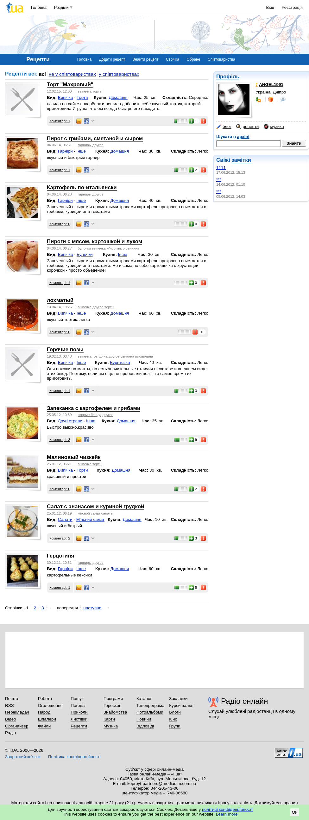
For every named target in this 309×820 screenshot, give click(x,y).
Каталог (144, 698)
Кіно (173, 719)
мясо (121, 248)
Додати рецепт (112, 59)
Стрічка (172, 59)
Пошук (77, 698)
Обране (193, 59)
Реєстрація (292, 7)
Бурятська (120, 362)
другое (98, 145)
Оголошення (50, 705)
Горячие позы (65, 350)
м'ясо (111, 248)
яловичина (144, 356)
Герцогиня (60, 556)
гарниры (84, 145)
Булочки (85, 254)
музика (274, 126)
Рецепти (16, 74)
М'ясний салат (90, 519)
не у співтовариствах (72, 74)
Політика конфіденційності (74, 756)
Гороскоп (112, 705)
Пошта (11, 698)
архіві (243, 136)
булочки (84, 248)
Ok (294, 812)
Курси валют (181, 705)
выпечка (84, 91)
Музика (111, 726)
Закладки (178, 698)
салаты (107, 513)
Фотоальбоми (149, 712)
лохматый (60, 300)
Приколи (79, 712)
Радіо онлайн (244, 701)
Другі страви (70, 421)
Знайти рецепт (146, 59)
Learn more (227, 814)
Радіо (10, 732)
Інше (81, 151)
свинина (132, 248)
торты (97, 91)
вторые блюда (89, 415)
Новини (143, 719)
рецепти (247, 126)
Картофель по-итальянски (82, 187)
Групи (174, 726)
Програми (113, 698)
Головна (39, 7)
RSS (9, 705)
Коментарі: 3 (59, 440)
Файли (44, 726)
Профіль (227, 77)
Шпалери (47, 719)
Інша (122, 254)
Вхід (270, 7)
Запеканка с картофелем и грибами (93, 408)
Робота (45, 698)
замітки (241, 160)
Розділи (61, 7)
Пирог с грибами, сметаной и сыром (95, 139)
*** (218, 179)
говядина (100, 356)
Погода (78, 705)
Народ (44, 712)
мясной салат (89, 513)
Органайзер (16, 726)
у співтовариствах (119, 74)
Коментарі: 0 (59, 224)
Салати (65, 519)
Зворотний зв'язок (23, 756)
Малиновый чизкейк (74, 457)
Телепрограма (150, 705)
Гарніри (65, 151)
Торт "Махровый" (70, 84)
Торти (82, 97)
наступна (92, 608)
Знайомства (115, 712)
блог (223, 126)
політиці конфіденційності (227, 809)
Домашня (118, 97)
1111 (221, 167)
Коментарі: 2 (59, 538)
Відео (10, 719)
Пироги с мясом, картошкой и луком (94, 241)
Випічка (65, 97)
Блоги (175, 712)
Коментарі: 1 (59, 121)
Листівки (79, 719)
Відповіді (145, 726)
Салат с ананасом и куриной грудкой (95, 506)
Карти (109, 719)
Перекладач (17, 712)
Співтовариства (221, 59)
